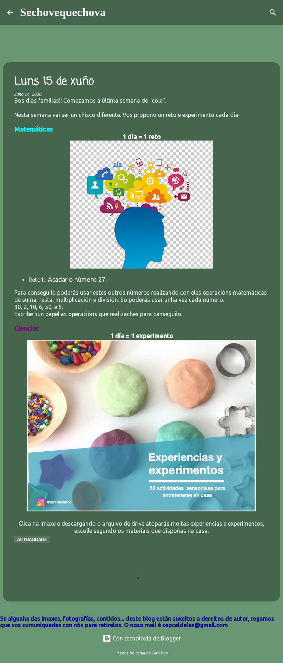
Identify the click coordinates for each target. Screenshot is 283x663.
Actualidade (32, 539)
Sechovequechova (63, 12)
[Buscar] (115, 12)
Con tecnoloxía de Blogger (142, 638)
